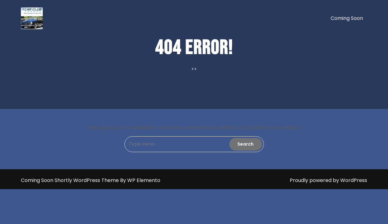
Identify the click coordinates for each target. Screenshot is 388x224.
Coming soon (347, 18)
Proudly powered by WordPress (328, 180)
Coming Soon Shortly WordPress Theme (70, 180)
